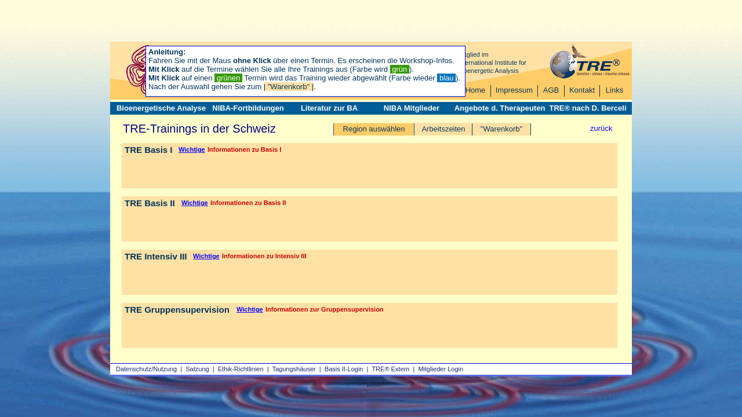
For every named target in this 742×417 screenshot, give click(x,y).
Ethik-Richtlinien (241, 368)
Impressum (514, 90)
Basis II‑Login (344, 368)
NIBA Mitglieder (411, 108)
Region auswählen (374, 129)
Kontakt (582, 90)
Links (614, 90)
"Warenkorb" (501, 129)
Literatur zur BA (329, 108)
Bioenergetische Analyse (161, 108)
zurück (601, 128)
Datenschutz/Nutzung (146, 368)
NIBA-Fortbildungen (247, 108)
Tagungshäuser (294, 368)
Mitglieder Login (440, 368)
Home (475, 90)
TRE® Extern (390, 368)
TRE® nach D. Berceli (587, 108)
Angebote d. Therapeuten (499, 108)
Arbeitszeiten (443, 129)
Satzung (197, 368)
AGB (551, 90)
